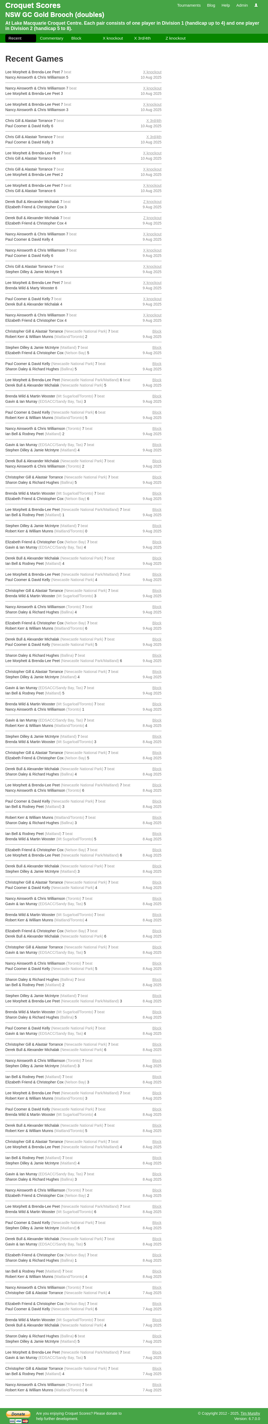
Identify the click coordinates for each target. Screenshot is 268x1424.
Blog (211, 5)
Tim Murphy (250, 1413)
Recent (14, 38)
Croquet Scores (33, 5)
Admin (242, 5)
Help (226, 5)
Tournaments (189, 5)
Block (76, 38)
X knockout (113, 38)
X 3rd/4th (142, 38)
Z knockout (175, 38)
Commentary (51, 38)
